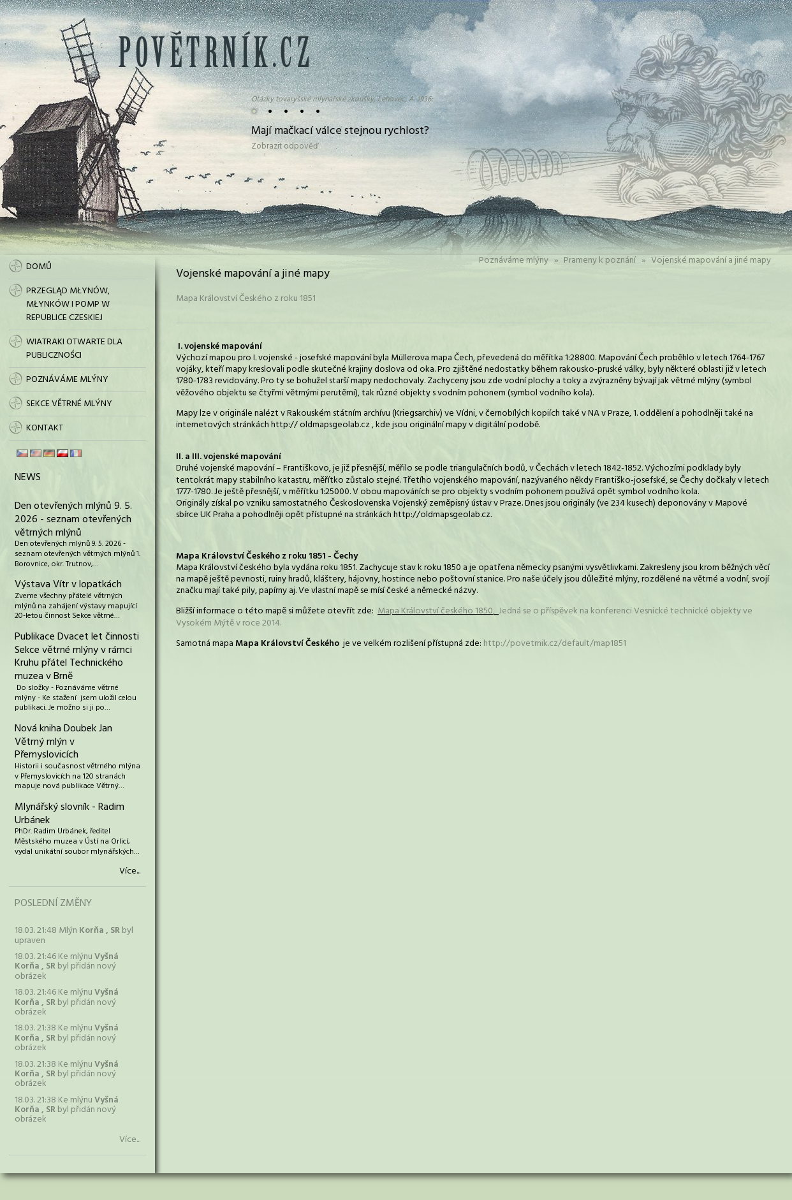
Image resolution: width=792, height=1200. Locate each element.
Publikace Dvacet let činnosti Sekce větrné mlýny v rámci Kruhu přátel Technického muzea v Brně (77, 657)
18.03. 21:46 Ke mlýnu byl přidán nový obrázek (67, 966)
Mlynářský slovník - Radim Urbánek (69, 814)
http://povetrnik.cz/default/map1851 (554, 643)
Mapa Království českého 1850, (438, 611)
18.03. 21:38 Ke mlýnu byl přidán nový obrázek (67, 1038)
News (28, 477)
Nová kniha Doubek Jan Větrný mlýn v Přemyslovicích (63, 742)
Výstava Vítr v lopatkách (68, 584)
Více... (129, 871)
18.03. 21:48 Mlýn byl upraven (74, 935)
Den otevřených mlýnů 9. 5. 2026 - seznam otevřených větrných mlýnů (73, 519)
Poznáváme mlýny (513, 260)
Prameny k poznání (600, 260)
